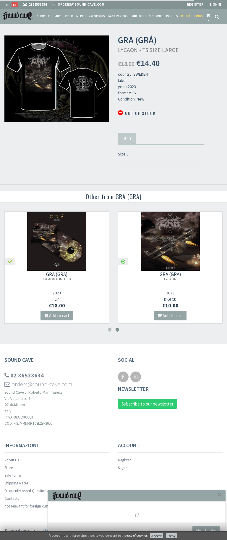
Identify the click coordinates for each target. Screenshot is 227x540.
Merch (81, 16)
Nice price (156, 16)
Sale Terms (12, 475)
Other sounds (192, 16)
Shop (41, 16)
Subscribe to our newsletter (147, 404)
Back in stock (118, 16)
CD (50, 16)
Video (69, 16)
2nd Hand (139, 16)
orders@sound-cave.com (38, 384)
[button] (208, 16)
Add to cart (56, 315)
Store (8, 467)
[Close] (219, 494)
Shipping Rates (16, 483)
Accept (156, 535)
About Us (11, 460)
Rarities (172, 16)
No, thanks (206, 530)
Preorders (97, 16)
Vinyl (58, 16)
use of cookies (137, 535)
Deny (172, 535)
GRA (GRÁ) (57, 276)
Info (127, 138)
